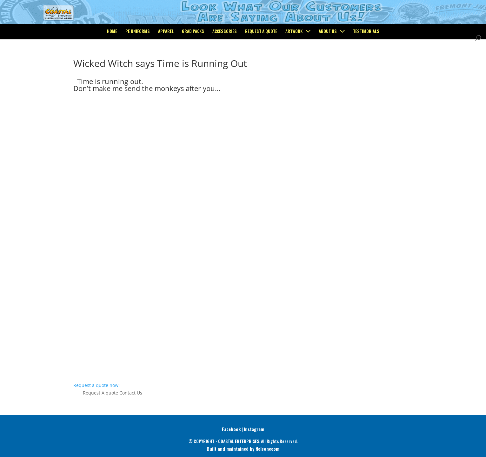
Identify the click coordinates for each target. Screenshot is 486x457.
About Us (328, 57)
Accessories (224, 57)
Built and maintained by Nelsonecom (243, 448)
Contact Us (130, 393)
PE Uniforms (137, 57)
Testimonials (366, 57)
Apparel (166, 57)
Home (112, 57)
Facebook (231, 429)
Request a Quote (261, 57)
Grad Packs (193, 57)
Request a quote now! (96, 385)
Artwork (294, 57)
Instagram (254, 429)
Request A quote (100, 393)
